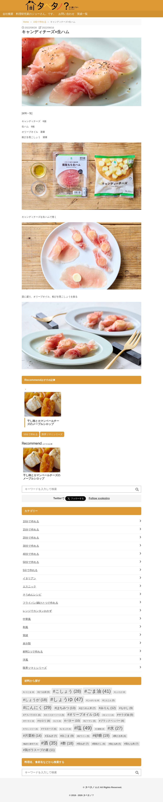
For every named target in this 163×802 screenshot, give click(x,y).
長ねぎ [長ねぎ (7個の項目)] (83, 743)
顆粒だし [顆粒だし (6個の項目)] (99, 744)
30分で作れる (31, 545)
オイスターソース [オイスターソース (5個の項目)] (54, 715)
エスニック (29, 586)
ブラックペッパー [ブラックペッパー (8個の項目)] (112, 720)
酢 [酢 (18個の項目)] (68, 743)
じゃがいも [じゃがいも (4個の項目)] (93, 700)
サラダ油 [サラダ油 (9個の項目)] (126, 714)
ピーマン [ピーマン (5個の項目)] (89, 721)
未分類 (27, 643)
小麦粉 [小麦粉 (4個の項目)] (100, 729)
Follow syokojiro (99, 498)
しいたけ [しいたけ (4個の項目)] (120, 692)
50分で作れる (31, 562)
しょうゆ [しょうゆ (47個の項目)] (68, 699)
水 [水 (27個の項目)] (116, 728)
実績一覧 (82, 13)
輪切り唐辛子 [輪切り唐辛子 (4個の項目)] (31, 744)
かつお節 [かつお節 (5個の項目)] (44, 692)
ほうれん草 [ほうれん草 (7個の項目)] (88, 708)
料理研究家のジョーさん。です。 (36, 13)
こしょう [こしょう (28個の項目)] (68, 691)
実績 (25, 635)
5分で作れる (30, 570)
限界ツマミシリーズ (52, 434)
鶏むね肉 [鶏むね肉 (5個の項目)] (115, 744)
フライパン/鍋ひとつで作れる (40, 602)
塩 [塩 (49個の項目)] (84, 728)
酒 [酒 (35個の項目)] (50, 743)
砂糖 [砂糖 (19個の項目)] (102, 735)
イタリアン (29, 578)
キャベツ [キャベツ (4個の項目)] (109, 715)
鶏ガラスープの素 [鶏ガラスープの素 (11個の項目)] (40, 750)
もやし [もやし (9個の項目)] (127, 708)
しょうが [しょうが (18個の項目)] (36, 700)
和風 (25, 627)
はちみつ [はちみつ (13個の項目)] (66, 708)
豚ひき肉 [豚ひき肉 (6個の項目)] (120, 736)
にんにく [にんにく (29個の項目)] (38, 707)
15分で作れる (31, 529)
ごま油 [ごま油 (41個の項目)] (99, 691)
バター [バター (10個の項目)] (73, 720)
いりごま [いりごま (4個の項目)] (29, 692)
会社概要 (8, 13)
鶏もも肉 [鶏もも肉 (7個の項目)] (131, 743)
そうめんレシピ (32, 594)
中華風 (27, 619)
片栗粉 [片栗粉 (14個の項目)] (33, 735)
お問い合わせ (66, 13)
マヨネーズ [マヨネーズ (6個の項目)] (49, 729)
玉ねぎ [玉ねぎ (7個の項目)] (51, 736)
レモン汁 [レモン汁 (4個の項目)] (66, 729)
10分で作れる (30, 434)
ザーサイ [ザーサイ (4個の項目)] (29, 721)
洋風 (25, 659)
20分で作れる (31, 537)
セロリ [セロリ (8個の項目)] (44, 720)
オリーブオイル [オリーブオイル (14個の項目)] (84, 714)
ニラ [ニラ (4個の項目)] (57, 721)
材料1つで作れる (33, 651)
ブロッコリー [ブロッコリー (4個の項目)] (31, 729)
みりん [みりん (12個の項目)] (108, 708)
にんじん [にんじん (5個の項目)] (109, 700)
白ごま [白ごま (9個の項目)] (68, 735)
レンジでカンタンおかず (37, 611)
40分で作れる (31, 554)
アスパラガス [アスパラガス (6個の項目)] (32, 715)
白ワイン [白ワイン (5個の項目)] (83, 736)
